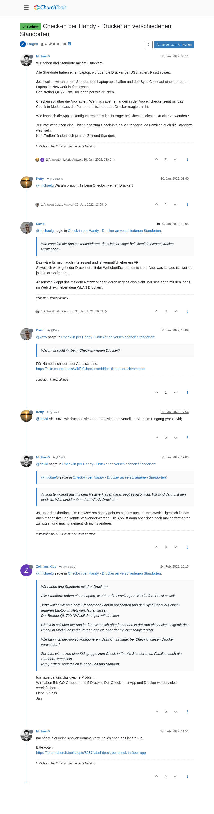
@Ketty (53, 330)
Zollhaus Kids (46, 566)
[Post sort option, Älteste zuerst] (148, 44)
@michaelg (45, 185)
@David (53, 412)
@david (42, 419)
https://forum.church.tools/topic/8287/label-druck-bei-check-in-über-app (91, 753)
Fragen (32, 44)
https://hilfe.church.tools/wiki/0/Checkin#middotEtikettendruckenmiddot (91, 369)
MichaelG (43, 56)
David (40, 224)
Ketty (40, 178)
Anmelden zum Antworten (174, 44)
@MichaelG (55, 178)
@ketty (41, 337)
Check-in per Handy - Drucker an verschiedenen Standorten (114, 231)
